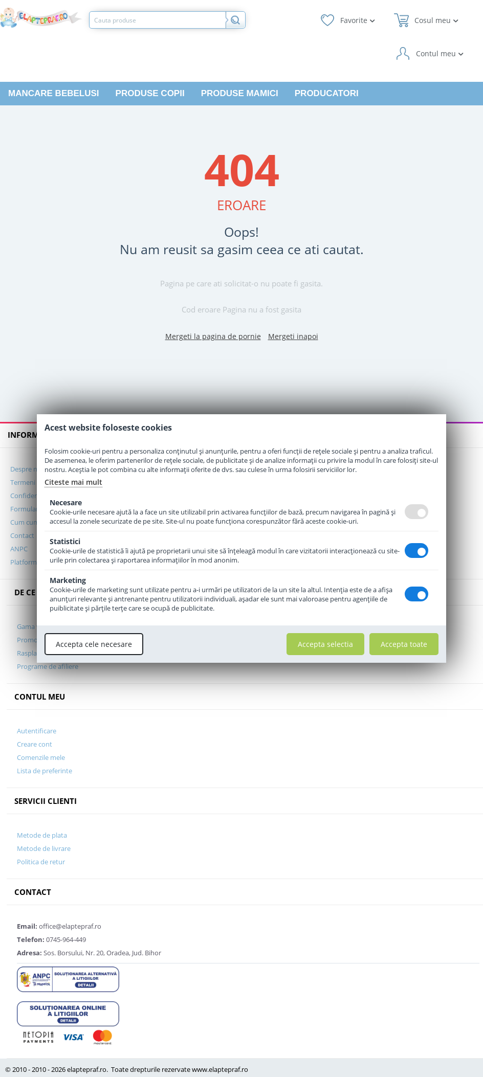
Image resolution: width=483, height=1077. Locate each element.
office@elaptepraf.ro (59, 926)
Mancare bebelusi (53, 93)
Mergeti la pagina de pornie (213, 336)
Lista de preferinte (44, 770)
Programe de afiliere (47, 666)
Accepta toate (404, 644)
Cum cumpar (30, 522)
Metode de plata (42, 835)
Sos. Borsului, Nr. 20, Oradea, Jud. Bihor (89, 952)
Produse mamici (239, 93)
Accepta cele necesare (94, 644)
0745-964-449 (51, 939)
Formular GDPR (33, 508)
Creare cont (34, 744)
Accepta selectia (325, 644)
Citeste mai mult (73, 482)
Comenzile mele (41, 757)
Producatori (327, 93)
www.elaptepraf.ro (220, 1069)
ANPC (19, 548)
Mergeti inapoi (293, 336)
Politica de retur (41, 861)
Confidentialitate (35, 495)
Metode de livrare (44, 848)
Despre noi (26, 469)
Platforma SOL (32, 562)
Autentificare (36, 730)
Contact (22, 535)
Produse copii (150, 93)
